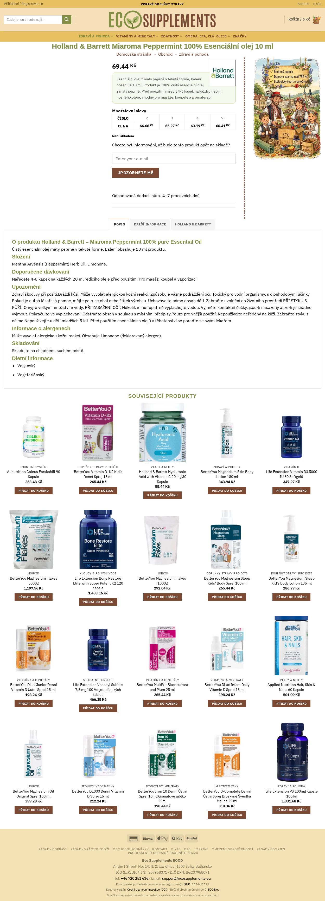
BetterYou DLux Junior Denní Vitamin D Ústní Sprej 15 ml (33, 687)
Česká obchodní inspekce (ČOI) (147, 889)
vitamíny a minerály (137, 36)
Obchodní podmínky (131, 849)
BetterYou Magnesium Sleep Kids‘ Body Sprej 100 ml (227, 581)
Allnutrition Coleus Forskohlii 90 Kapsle (33, 474)
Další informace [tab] (150, 224)
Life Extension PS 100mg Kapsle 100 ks (291, 794)
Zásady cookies (271, 849)
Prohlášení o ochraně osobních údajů (163, 853)
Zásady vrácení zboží (90, 849)
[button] (23, 4)
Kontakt (304, 4)
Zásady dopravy (53, 849)
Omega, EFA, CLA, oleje (207, 36)
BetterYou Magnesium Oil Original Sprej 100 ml (33, 794)
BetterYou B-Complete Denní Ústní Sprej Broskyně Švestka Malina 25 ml (227, 796)
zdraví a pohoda (96, 36)
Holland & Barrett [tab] (193, 224)
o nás (317, 4)
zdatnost (172, 36)
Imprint (201, 849)
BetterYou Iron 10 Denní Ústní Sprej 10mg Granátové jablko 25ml (162, 796)
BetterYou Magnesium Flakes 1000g (162, 581)
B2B (187, 849)
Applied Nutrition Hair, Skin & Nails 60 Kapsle (291, 687)
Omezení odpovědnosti (232, 849)
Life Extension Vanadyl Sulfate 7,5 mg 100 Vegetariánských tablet (98, 689)
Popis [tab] (119, 224)
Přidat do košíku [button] (33, 490)
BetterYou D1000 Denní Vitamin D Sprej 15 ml (98, 794)
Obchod (165, 54)
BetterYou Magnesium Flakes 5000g (33, 581)
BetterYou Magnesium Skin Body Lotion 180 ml (227, 474)
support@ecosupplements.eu (186, 878)
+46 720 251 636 (134, 878)
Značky (240, 36)
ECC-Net (213, 889)
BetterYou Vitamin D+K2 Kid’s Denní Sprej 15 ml (98, 474)
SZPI (187, 884)
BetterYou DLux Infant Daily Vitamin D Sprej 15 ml (227, 687)
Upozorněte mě (135, 172)
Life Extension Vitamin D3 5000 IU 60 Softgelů (291, 474)
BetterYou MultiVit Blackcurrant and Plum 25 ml (162, 687)
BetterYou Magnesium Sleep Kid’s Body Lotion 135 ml (292, 581)
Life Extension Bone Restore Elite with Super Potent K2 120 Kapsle (98, 583)
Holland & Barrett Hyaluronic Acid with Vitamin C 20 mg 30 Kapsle (162, 476)
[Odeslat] (66, 19)
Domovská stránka (133, 54)
